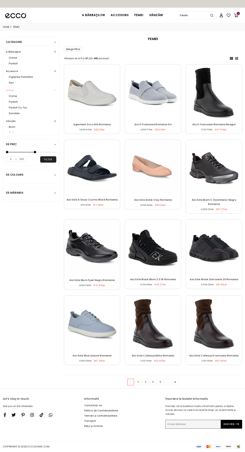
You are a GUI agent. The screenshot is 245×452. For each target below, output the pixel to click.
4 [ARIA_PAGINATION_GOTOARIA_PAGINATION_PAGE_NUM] (153, 381)
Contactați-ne (93, 405)
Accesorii (119, 15)
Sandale (14, 113)
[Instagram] (23, 415)
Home (6, 27)
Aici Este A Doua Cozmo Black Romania (92, 199)
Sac (11, 82)
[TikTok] (41, 415)
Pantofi (13, 63)
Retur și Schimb (93, 426)
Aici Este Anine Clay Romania (153, 200)
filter (48, 159)
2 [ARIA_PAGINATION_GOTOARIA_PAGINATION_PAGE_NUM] (138, 381)
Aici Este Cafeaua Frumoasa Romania (214, 355)
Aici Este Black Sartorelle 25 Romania (214, 279)
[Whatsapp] (50, 415)
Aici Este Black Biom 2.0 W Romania (153, 279)
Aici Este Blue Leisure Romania (92, 355)
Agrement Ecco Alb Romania (92, 124)
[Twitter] (14, 415)
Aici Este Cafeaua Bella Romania (153, 355)
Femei (138, 15)
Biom (12, 127)
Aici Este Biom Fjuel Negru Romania (92, 280)
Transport (90, 421)
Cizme (13, 58)
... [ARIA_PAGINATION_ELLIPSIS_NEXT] (168, 381)
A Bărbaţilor (93, 15)
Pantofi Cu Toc (18, 107)
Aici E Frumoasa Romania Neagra (214, 124)
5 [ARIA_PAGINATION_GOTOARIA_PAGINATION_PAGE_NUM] (160, 381)
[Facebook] (5, 415)
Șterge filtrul (73, 49)
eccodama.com (38, 446)
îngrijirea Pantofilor (21, 77)
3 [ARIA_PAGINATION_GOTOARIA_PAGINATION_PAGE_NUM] (145, 381)
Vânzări (156, 15)
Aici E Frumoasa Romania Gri (153, 124)
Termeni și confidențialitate (100, 415)
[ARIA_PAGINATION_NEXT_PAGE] (175, 382)
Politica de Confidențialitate (101, 410)
